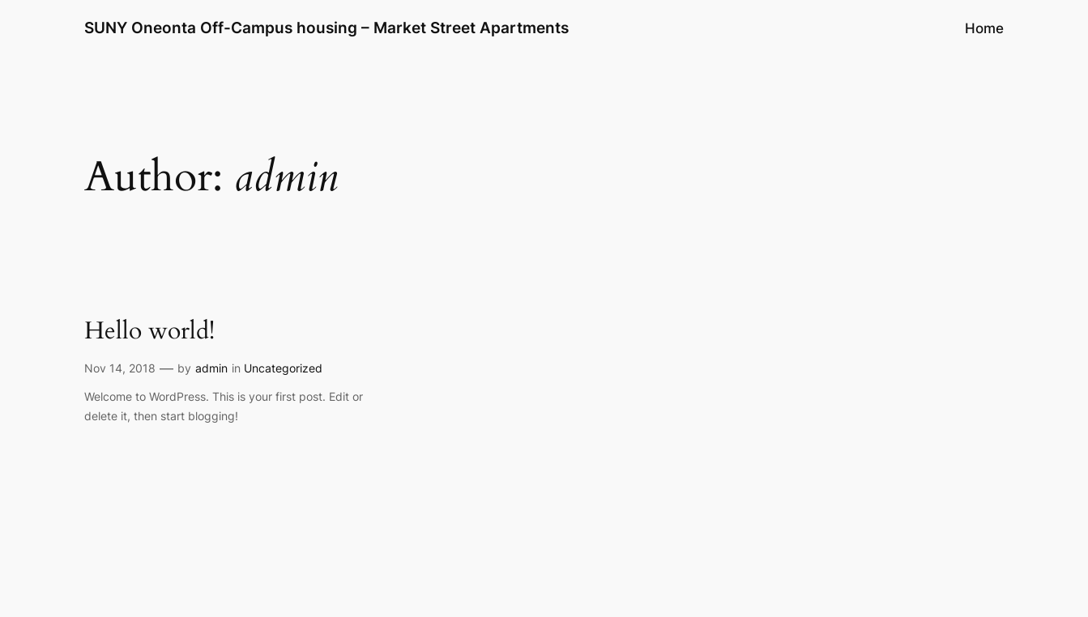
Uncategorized (283, 368)
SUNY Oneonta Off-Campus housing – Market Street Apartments (326, 27)
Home (984, 28)
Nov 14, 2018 (120, 368)
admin (211, 368)
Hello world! (149, 332)
